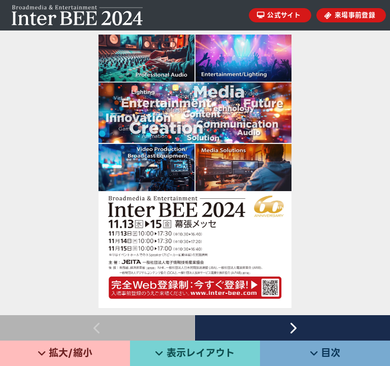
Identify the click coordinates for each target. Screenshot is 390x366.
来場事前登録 (355, 15)
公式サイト (284, 15)
